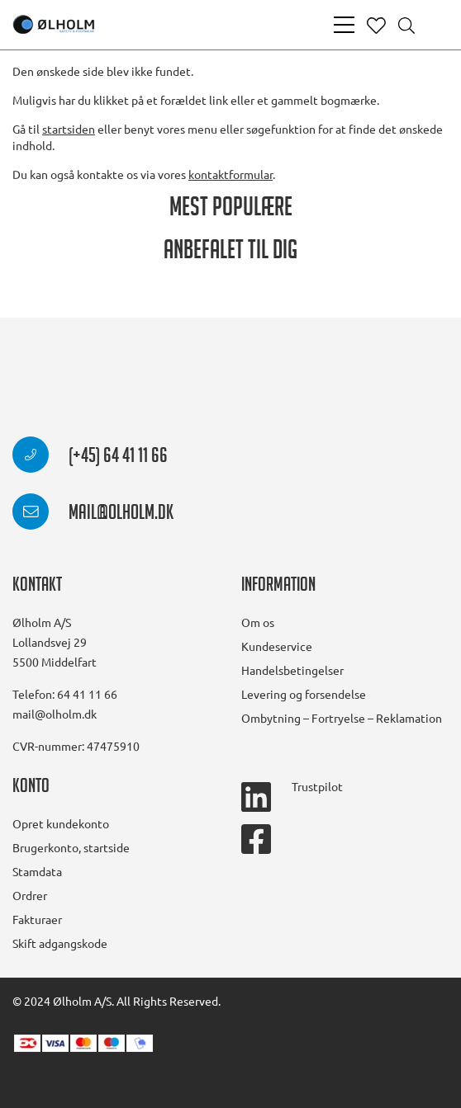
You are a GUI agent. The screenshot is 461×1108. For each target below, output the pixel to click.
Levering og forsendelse (303, 693)
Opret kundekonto (60, 823)
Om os (257, 622)
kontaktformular (230, 174)
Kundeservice (276, 646)
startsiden (68, 128)
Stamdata (37, 871)
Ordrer (29, 895)
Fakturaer (37, 919)
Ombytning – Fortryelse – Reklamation (341, 717)
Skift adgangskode (59, 943)
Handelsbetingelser (292, 669)
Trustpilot (317, 786)
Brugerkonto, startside (71, 847)
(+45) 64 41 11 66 (90, 458)
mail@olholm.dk (92, 514)
